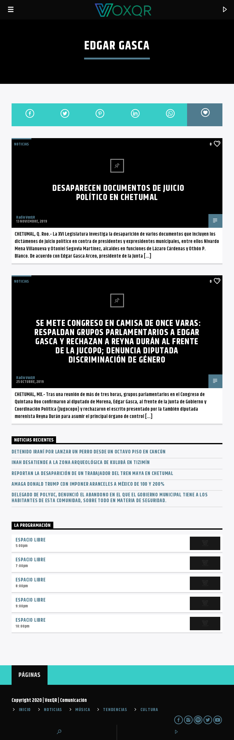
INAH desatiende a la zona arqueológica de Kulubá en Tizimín (81, 463)
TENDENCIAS (115, 709)
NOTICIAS (21, 144)
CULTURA (149, 709)
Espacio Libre (30, 540)
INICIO (25, 709)
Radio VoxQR (25, 217)
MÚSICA (82, 709)
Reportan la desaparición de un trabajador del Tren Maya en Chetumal (92, 474)
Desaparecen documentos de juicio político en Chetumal (118, 193)
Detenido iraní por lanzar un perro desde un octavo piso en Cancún (88, 452)
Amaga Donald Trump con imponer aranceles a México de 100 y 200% (88, 484)
